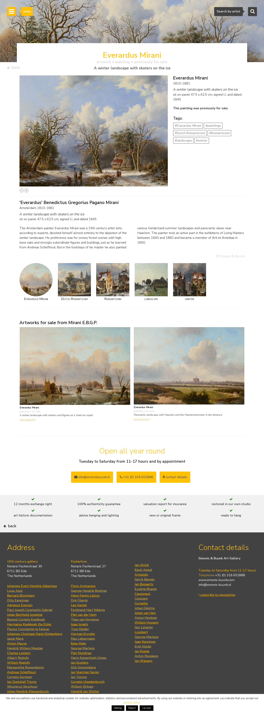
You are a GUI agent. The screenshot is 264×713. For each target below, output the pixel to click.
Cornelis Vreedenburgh (88, 691)
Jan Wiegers (143, 670)
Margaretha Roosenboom (25, 677)
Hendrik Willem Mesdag (25, 658)
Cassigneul (142, 603)
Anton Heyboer (146, 627)
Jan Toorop (79, 687)
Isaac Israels (79, 634)
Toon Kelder (80, 639)
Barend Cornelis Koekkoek (26, 629)
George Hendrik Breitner (89, 600)
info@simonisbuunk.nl (92, 478)
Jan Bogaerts (144, 594)
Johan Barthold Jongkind (24, 624)
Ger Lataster (144, 637)
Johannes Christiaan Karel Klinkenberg (34, 644)
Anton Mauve (17, 653)
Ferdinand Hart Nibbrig (88, 620)
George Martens (83, 658)
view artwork (28, 421)
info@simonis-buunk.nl (214, 595)
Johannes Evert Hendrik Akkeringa (32, 596)
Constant (141, 608)
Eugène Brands (146, 599)
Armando (141, 584)
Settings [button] (118, 708)
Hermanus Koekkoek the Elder (29, 634)
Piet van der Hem (84, 624)
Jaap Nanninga (145, 651)
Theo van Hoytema (85, 629)
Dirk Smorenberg (83, 677)
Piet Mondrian (81, 663)
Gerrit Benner (145, 589)
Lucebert (141, 642)
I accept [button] (146, 708)
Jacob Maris (15, 648)
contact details (175, 478)
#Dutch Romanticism (190, 134)
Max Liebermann (83, 648)
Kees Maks (78, 653)
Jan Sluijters (79, 672)
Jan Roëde (142, 661)
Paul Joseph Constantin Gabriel (29, 620)
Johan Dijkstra (145, 618)
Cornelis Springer (19, 687)
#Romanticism (219, 134)
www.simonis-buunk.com (216, 590)
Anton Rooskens (146, 666)
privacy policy (132, 702)
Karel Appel (143, 579)
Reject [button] (132, 708)
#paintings (213, 127)
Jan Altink (142, 575)
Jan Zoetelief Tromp (21, 691)
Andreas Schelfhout (21, 682)
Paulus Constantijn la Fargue (28, 639)
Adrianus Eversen (19, 615)
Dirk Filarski (79, 610)
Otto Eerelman (18, 610)
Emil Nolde (143, 656)
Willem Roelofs (18, 672)
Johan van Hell (145, 623)
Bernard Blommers (21, 605)
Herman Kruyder (83, 644)
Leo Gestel (79, 615)
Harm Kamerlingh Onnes (88, 667)
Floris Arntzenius (83, 596)
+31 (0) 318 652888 (136, 478)
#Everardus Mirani (188, 127)
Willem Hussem (146, 632)
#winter (201, 142)
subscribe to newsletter (216, 605)
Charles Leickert (19, 663)
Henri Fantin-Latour (85, 605)
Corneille (141, 613)
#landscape (183, 142)
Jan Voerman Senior (85, 682)
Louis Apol (15, 600)
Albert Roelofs (18, 667)
